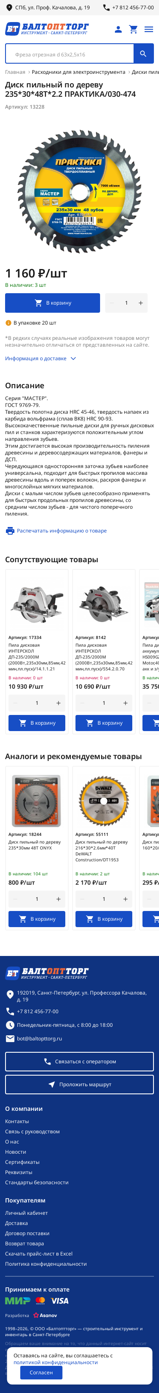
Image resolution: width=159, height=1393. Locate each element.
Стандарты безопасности (37, 1182)
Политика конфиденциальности (46, 1264)
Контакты (17, 1121)
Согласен (41, 1372)
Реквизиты (18, 1172)
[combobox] (79, 53)
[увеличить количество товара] (141, 302)
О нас (12, 1141)
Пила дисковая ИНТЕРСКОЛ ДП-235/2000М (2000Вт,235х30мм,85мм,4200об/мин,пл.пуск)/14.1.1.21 (36, 657)
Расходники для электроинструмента (79, 72)
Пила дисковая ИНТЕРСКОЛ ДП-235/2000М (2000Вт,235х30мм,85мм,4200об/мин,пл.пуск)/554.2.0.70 (103, 657)
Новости (15, 1152)
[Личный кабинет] (118, 29)
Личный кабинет (26, 1213)
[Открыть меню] (149, 29)
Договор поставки (27, 1233)
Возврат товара (24, 1243)
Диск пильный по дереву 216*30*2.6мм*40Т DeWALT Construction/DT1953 (101, 851)
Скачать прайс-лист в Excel (39, 1253)
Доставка (16, 1223)
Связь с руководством (32, 1131)
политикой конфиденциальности (56, 1362)
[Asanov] (45, 1315)
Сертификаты (22, 1162)
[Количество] (126, 303)
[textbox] (74, 55)
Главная (15, 72)
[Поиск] (143, 53)
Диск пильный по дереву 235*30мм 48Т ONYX (34, 845)
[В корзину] (36, 723)
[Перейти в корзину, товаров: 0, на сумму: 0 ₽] (133, 29)
